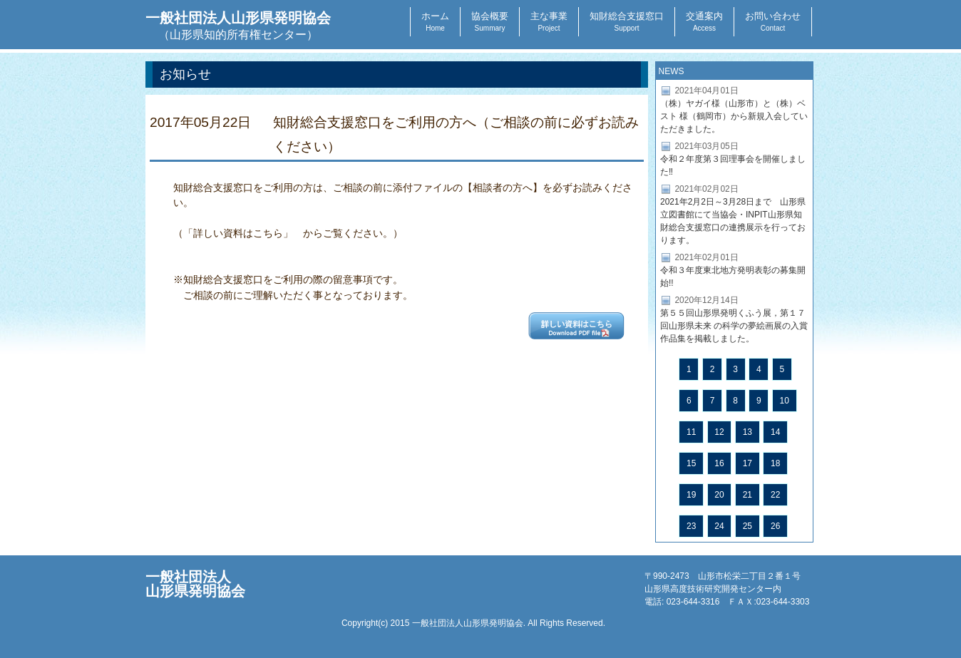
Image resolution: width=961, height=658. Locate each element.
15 (691, 463)
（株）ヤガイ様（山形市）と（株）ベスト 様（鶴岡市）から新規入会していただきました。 (734, 116)
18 (775, 463)
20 (719, 495)
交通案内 (704, 21)
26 (775, 526)
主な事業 (548, 21)
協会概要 (489, 21)
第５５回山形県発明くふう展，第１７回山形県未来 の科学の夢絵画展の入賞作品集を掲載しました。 (734, 326)
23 (691, 526)
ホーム (435, 21)
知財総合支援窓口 (627, 21)
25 (747, 526)
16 (719, 463)
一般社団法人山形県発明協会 (238, 25)
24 (719, 526)
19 (691, 495)
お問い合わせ (773, 21)
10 (784, 401)
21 (747, 495)
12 (719, 432)
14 (775, 432)
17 (747, 463)
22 (775, 495)
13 (747, 432)
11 (691, 432)
